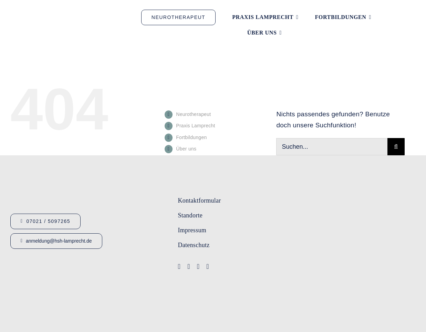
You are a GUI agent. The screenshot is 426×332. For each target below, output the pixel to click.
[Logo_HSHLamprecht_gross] (65, 16)
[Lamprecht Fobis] (372, 241)
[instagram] (198, 266)
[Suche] (396, 146)
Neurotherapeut (193, 114)
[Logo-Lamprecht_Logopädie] (377, 270)
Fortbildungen (191, 137)
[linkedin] (207, 266)
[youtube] (188, 266)
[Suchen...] (331, 146)
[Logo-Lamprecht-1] (372, 189)
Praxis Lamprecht (195, 125)
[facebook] (179, 266)
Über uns (186, 149)
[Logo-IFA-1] (372, 214)
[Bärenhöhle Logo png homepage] (377, 291)
